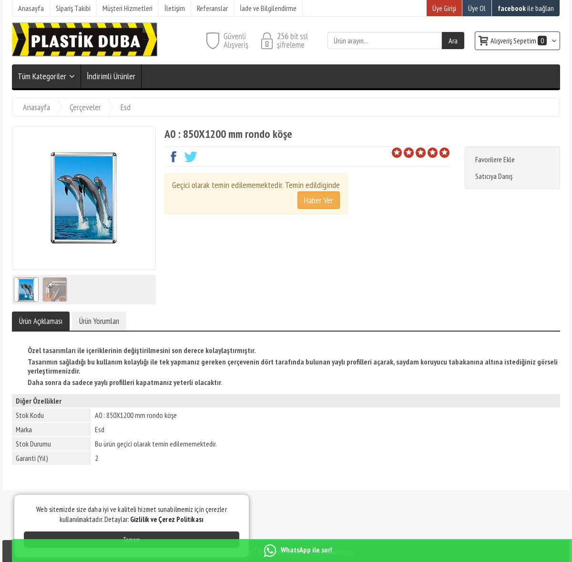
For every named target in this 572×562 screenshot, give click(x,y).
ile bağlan (526, 8)
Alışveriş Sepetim (519, 40)
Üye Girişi (444, 8)
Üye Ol (477, 8)
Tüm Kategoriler (42, 76)
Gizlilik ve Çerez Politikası (167, 519)
